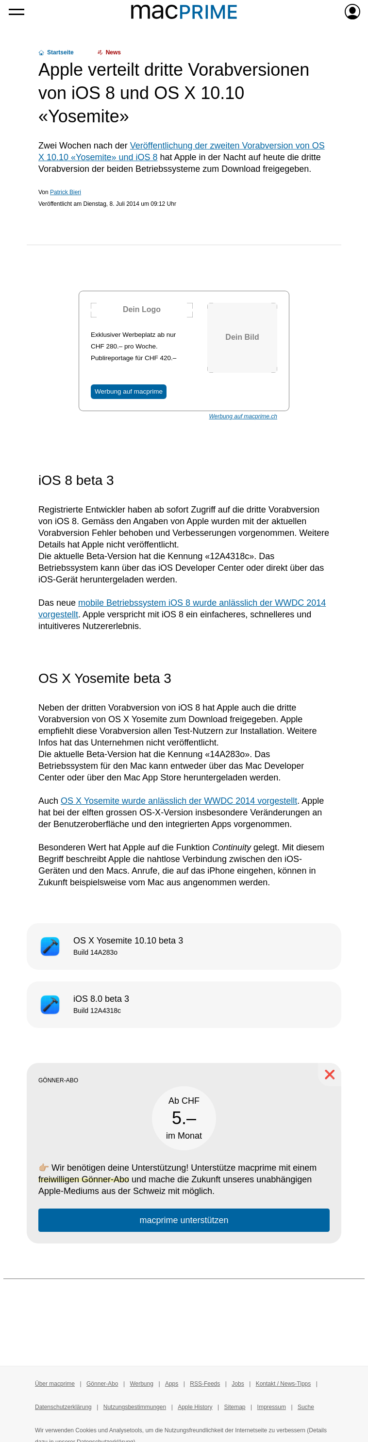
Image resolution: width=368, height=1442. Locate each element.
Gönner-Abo (102, 1383)
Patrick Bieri (65, 192)
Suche (306, 1407)
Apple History (195, 1407)
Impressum (271, 1407)
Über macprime (55, 1383)
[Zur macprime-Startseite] (184, 11)
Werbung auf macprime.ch (243, 416)
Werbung (141, 1383)
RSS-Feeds (205, 1383)
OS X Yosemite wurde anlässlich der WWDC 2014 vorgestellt (179, 801)
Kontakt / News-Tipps (283, 1383)
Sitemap (235, 1407)
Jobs (238, 1383)
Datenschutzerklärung (63, 1407)
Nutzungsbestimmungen (134, 1407)
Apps (171, 1383)
